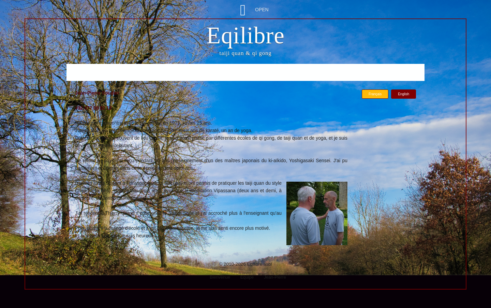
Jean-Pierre (275, 277)
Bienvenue (220, 277)
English (403, 94)
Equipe (247, 277)
